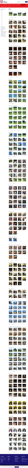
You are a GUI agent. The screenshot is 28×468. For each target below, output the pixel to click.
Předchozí (12, 17)
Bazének (9, 458)
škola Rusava (16, 459)
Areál (8, 460)
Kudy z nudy (16, 460)
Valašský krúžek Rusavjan (24, 458)
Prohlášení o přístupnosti (3, 459)
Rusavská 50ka (16, 458)
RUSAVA (5, 2)
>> (16, 156)
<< (9, 17)
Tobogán (9, 459)
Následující (13, 103)
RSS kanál (2, 460)
